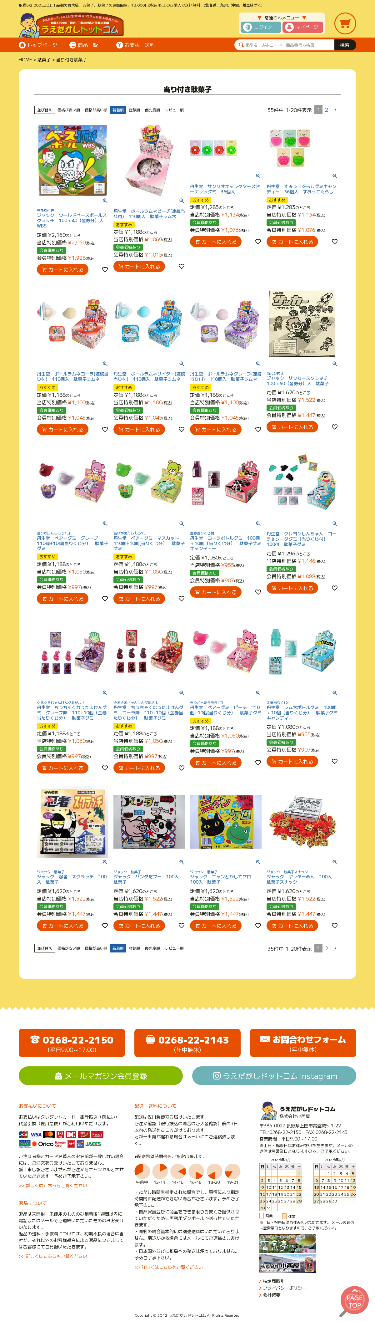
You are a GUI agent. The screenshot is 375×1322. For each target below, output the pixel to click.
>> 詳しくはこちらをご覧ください (53, 1185)
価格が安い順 (69, 109)
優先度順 (152, 109)
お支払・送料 (140, 44)
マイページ (307, 27)
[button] (336, 110)
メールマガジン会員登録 (106, 1075)
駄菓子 (44, 59)
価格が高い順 (96, 109)
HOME (25, 59)
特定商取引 (274, 1281)
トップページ (42, 44)
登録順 (134, 109)
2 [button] (326, 109)
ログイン (263, 27)
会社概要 (271, 1295)
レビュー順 (174, 109)
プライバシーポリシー (285, 1288)
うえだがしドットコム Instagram (280, 1075)
